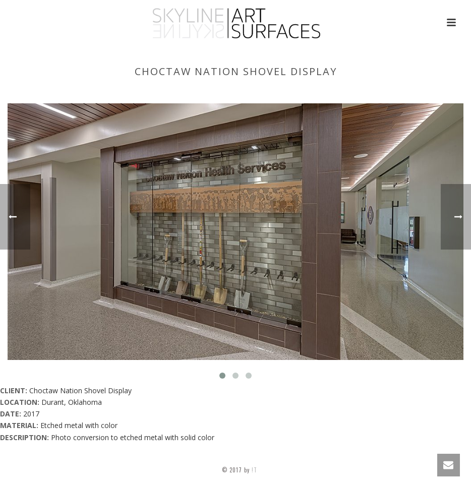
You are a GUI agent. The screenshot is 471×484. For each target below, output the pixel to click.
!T (255, 470)
